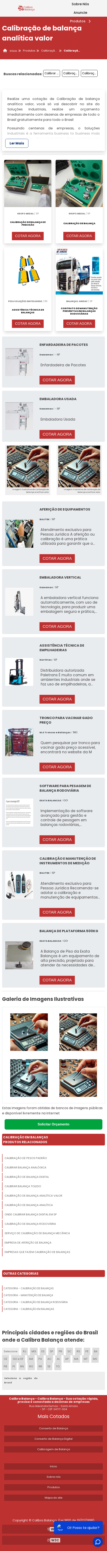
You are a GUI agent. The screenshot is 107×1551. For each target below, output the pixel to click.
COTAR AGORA (28, 236)
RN (22, 1366)
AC (49, 1359)
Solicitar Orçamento (53, 1124)
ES (43, 1351)
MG (34, 1351)
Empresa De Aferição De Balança (28, 1243)
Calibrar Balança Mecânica (52, 73)
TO (58, 1366)
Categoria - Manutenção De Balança (28, 1295)
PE (87, 1351)
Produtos (81, 21)
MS (95, 1359)
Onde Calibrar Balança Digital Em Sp (31, 1214)
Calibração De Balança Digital (27, 1177)
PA (40, 1359)
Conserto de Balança (53, 1428)
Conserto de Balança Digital (53, 1439)
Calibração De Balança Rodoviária (30, 1224)
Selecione (11, 1351)
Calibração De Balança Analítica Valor (33, 1196)
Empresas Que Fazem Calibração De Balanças (37, 1252)
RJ (24, 1351)
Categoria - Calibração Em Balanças (29, 1309)
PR (60, 1351)
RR (40, 1366)
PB (5, 1366)
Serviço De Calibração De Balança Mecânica (37, 1233)
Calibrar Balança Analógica (25, 1167)
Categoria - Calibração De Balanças (29, 1288)
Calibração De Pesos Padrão (26, 1158)
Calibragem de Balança (53, 1449)
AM (31, 1359)
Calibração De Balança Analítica (29, 1205)
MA (76, 1359)
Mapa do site (53, 1498)
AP (67, 1359)
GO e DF (18, 1359)
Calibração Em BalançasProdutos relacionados (25, 1139)
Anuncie (80, 12)
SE (49, 1366)
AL (58, 1359)
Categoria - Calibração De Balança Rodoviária (36, 1302)
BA (96, 1351)
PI (14, 1366)
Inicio (53, 1466)
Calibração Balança (90, 73)
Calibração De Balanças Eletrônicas (71, 73)
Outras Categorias (20, 1273)
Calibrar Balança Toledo (23, 1186)
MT (86, 1359)
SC (69, 1351)
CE (5, 1359)
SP (51, 1351)
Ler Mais (17, 143)
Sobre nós (54, 1477)
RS (78, 1351)
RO (31, 1366)
